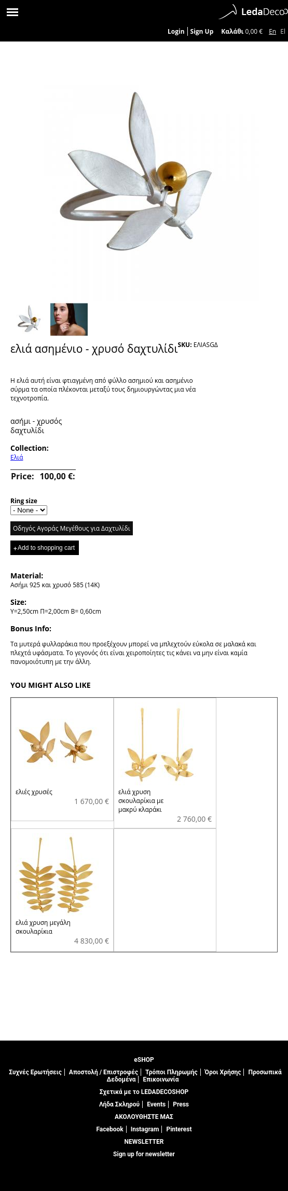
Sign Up (202, 31)
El (282, 31)
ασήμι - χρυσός (36, 421)
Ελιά (16, 457)
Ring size (23, 500)
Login (176, 31)
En (272, 31)
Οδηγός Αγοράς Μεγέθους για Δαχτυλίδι (71, 528)
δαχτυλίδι (27, 430)
